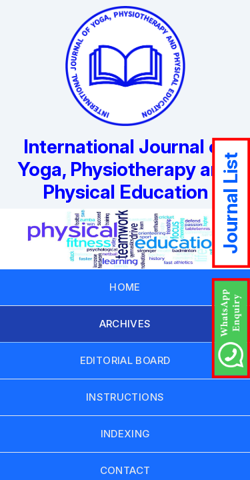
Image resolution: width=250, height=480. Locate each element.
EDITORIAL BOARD (125, 360)
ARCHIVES (125, 323)
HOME (125, 287)
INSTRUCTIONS (125, 397)
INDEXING (125, 433)
